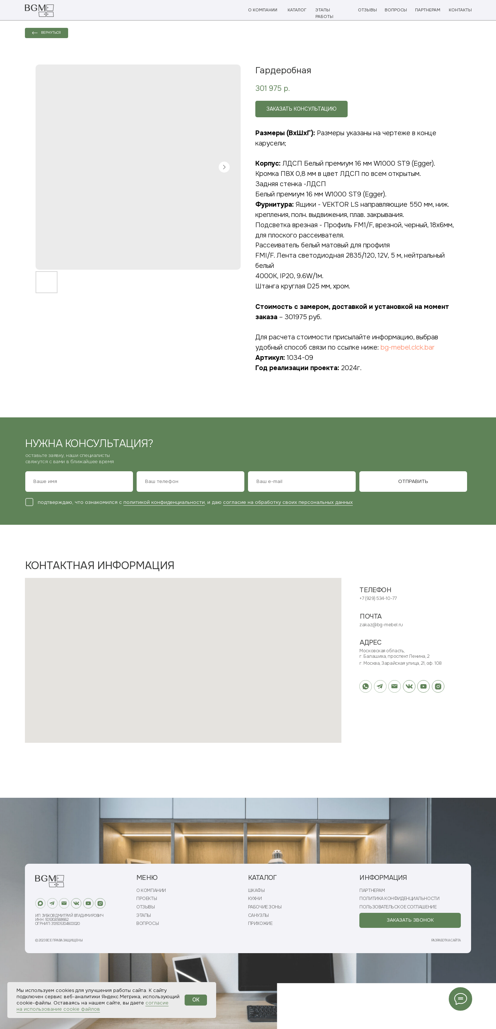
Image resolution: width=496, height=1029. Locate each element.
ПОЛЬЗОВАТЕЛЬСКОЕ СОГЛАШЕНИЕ (397, 907)
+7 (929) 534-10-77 (377, 598)
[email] (302, 481)
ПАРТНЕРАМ (427, 9)
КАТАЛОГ (297, 9)
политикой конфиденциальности (164, 502)
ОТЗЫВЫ (367, 9)
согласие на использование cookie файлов (92, 1006)
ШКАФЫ (256, 890)
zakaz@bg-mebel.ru (381, 625)
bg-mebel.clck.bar (407, 347)
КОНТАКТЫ (460, 9)
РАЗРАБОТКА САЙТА (446, 940)
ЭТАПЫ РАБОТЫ (324, 13)
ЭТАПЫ (143, 915)
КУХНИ (255, 898)
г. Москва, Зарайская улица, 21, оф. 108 (400, 663)
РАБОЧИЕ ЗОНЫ (265, 907)
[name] (79, 481)
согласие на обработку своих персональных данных (288, 502)
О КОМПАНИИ (262, 9)
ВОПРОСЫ (396, 9)
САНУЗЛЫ (258, 915)
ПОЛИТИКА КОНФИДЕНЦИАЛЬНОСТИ (399, 898)
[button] (409, 920)
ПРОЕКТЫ (146, 898)
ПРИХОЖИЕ (260, 923)
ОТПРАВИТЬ (413, 481)
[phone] (190, 481)
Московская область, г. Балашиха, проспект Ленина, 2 (394, 653)
